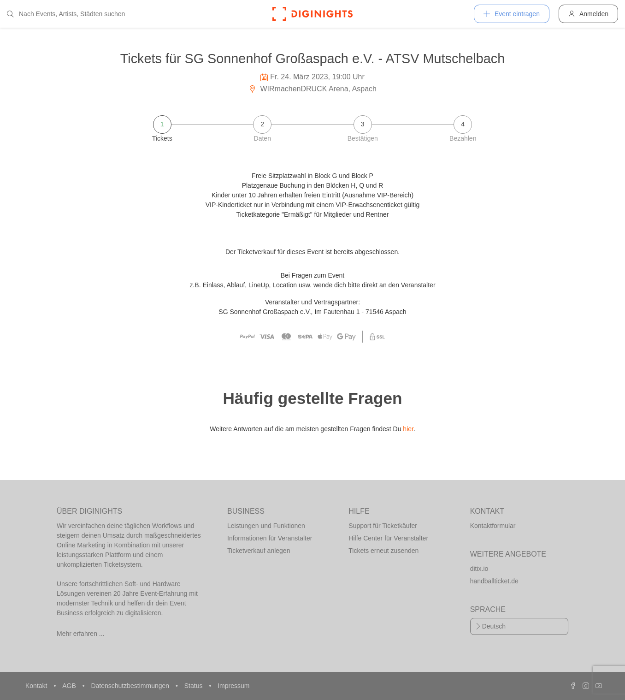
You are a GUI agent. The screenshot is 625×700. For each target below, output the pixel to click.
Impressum (233, 685)
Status (194, 685)
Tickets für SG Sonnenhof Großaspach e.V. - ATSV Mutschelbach (312, 58)
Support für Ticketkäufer (382, 525)
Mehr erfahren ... (81, 633)
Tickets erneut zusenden (383, 550)
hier (408, 429)
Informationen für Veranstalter (269, 538)
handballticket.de (494, 581)
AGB (69, 685)
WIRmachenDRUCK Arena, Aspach (312, 89)
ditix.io (479, 568)
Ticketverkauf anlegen (258, 550)
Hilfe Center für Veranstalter (388, 538)
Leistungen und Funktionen (266, 525)
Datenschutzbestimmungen (131, 685)
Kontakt (37, 685)
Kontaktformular (493, 525)
